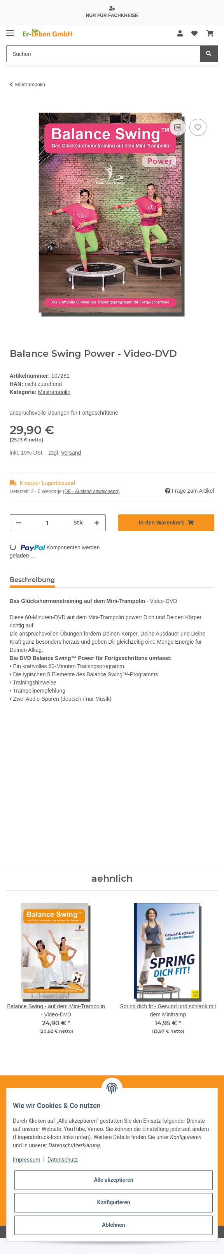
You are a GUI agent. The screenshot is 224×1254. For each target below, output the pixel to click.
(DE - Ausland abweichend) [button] (91, 491)
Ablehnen (113, 1225)
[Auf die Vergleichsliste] (177, 127)
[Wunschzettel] (194, 34)
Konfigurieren (113, 1202)
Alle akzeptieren (113, 1180)
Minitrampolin (54, 392)
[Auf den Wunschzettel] (197, 127)
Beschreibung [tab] (32, 580)
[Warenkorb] (210, 34)
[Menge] (47, 523)
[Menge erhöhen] (96, 523)
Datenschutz (62, 1160)
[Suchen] (103, 53)
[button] (180, 34)
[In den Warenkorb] (16, 108)
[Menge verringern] (18, 523)
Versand (71, 453)
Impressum (26, 1160)
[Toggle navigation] (10, 30)
